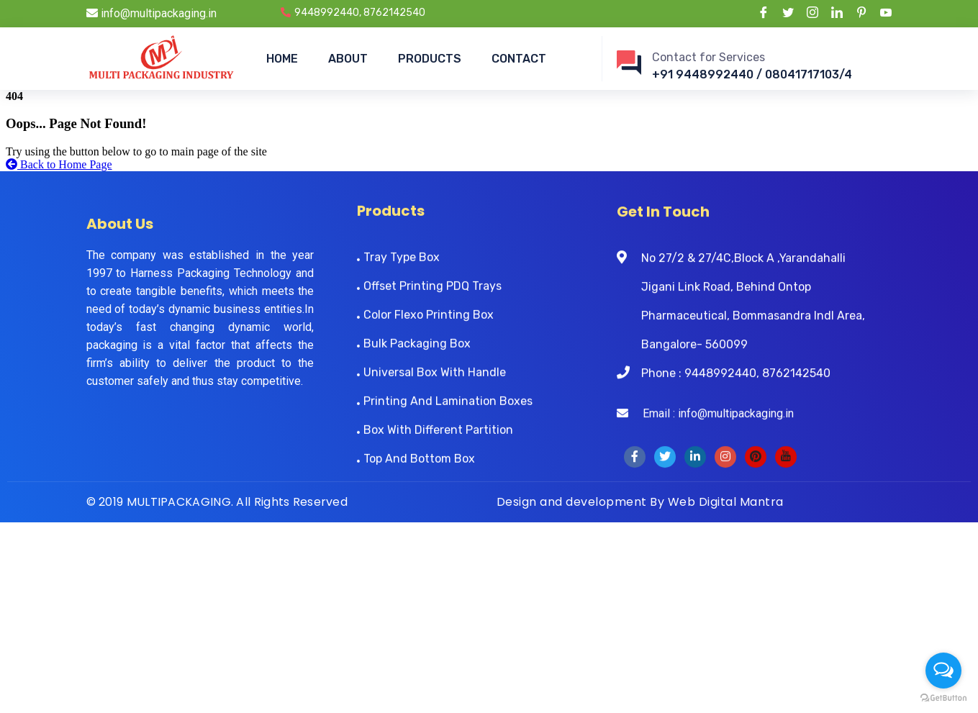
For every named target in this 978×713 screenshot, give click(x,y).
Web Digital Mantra (726, 502)
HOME (282, 58)
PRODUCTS (429, 58)
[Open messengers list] (943, 671)
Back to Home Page (59, 164)
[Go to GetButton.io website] (943, 698)
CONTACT (519, 58)
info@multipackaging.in (151, 13)
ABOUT (348, 58)
